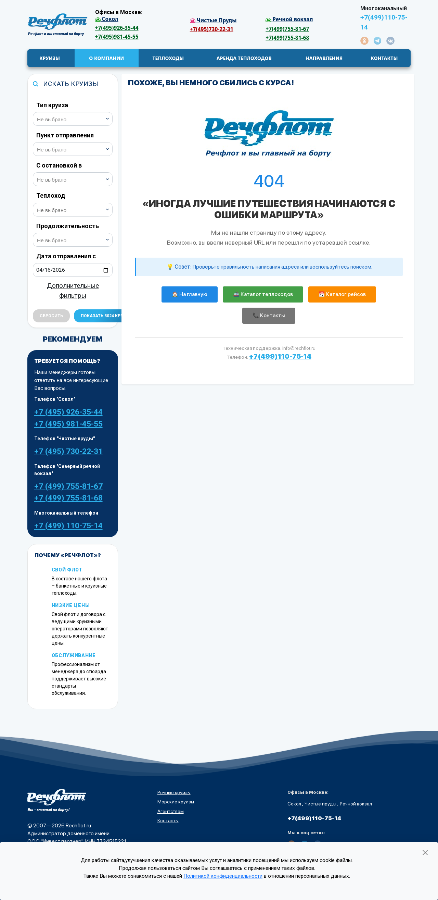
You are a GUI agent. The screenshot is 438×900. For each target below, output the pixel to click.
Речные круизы (174, 792)
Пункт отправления (65, 135)
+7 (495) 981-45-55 (68, 424)
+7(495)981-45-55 (117, 36)
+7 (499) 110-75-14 (68, 525)
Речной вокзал (356, 803)
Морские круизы (176, 801)
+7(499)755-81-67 (287, 29)
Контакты (168, 820)
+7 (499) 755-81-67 (68, 486)
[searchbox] (76, 118)
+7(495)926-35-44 (117, 28)
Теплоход (50, 195)
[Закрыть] (425, 852)
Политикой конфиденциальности (222, 876)
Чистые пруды (321, 803)
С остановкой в (59, 165)
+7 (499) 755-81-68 (68, 498)
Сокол (294, 803)
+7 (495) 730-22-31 (68, 451)
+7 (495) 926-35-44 (68, 412)
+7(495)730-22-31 (211, 29)
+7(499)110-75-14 (384, 22)
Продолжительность (67, 226)
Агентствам (170, 811)
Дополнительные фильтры (73, 290)
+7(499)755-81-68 (287, 37)
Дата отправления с (66, 256)
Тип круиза (52, 105)
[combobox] (73, 119)
